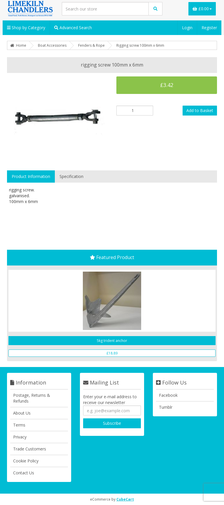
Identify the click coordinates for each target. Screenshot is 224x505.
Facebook (168, 395)
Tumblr (165, 407)
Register (209, 27)
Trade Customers (29, 449)
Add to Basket (199, 110)
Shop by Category (26, 27)
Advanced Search (73, 27)
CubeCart (125, 499)
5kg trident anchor (112, 340)
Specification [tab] (71, 176)
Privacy (20, 437)
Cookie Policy (25, 461)
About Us (22, 413)
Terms (19, 425)
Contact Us (23, 473)
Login (187, 27)
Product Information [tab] (31, 176)
